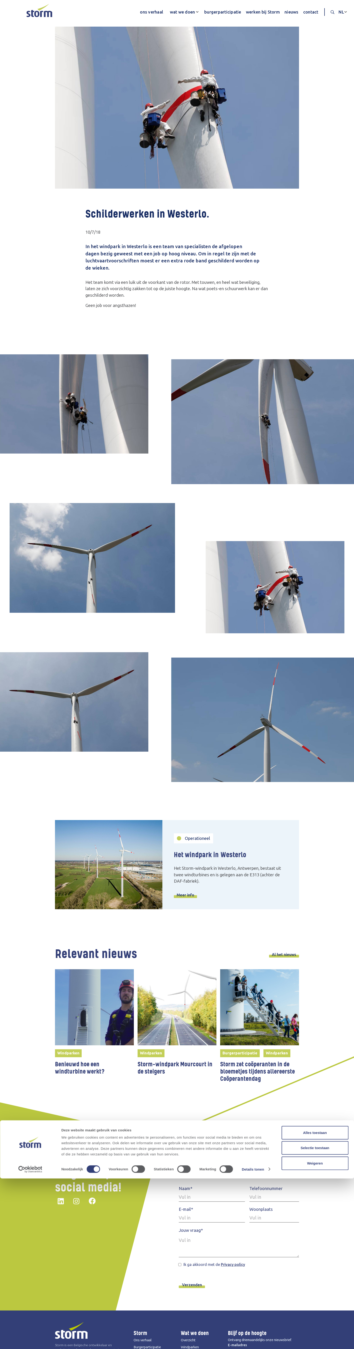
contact (310, 12)
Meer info (186, 895)
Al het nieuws (283, 954)
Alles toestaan (315, 1303)
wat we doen (182, 12)
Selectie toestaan (315, 1319)
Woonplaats (261, 1210)
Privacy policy (233, 1265)
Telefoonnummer (266, 1189)
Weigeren (315, 1334)
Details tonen (253, 1340)
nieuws (292, 12)
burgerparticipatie (222, 12)
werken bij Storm (263, 12)
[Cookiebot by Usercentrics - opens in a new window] (30, 1339)
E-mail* (186, 1210)
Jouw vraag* (191, 1230)
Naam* (185, 1189)
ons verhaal (151, 12)
